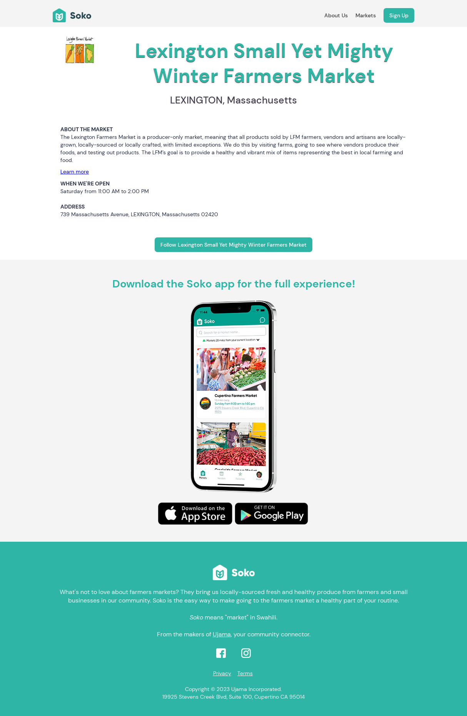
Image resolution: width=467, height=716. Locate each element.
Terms (245, 673)
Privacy (222, 673)
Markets (365, 15)
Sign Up (399, 15)
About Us (336, 15)
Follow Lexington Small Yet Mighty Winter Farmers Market (233, 244)
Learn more (74, 171)
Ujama (222, 634)
